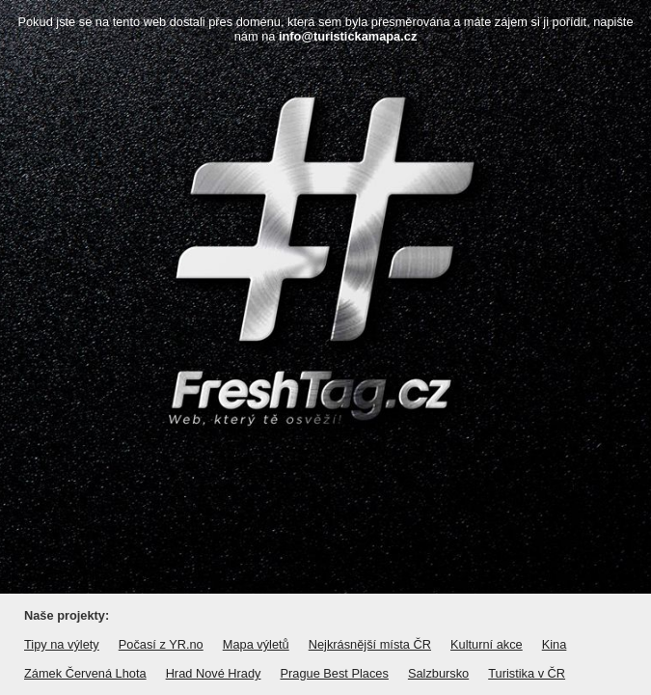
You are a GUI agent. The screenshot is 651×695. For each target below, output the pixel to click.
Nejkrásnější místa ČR (370, 644)
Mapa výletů (256, 644)
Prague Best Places (334, 673)
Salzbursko (438, 673)
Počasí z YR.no (161, 644)
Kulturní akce (486, 644)
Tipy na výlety (61, 644)
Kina (554, 644)
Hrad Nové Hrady (213, 673)
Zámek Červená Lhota (85, 673)
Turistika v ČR (526, 673)
